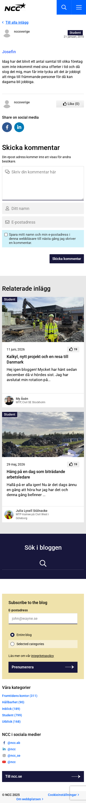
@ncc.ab (14, 743)
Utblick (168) (11, 721)
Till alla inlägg (17, 22)
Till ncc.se (13, 776)
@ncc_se (14, 755)
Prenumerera (23, 667)
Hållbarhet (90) (13, 702)
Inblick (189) (11, 709)
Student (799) (12, 715)
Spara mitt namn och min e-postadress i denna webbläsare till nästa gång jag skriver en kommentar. (42, 239)
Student (75, 32)
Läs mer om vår (31, 656)
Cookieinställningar (62, 795)
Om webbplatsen (28, 799)
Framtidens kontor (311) (19, 696)
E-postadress (18, 610)
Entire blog (24, 635)
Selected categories (30, 644)
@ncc (12, 749)
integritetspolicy (42, 656)
